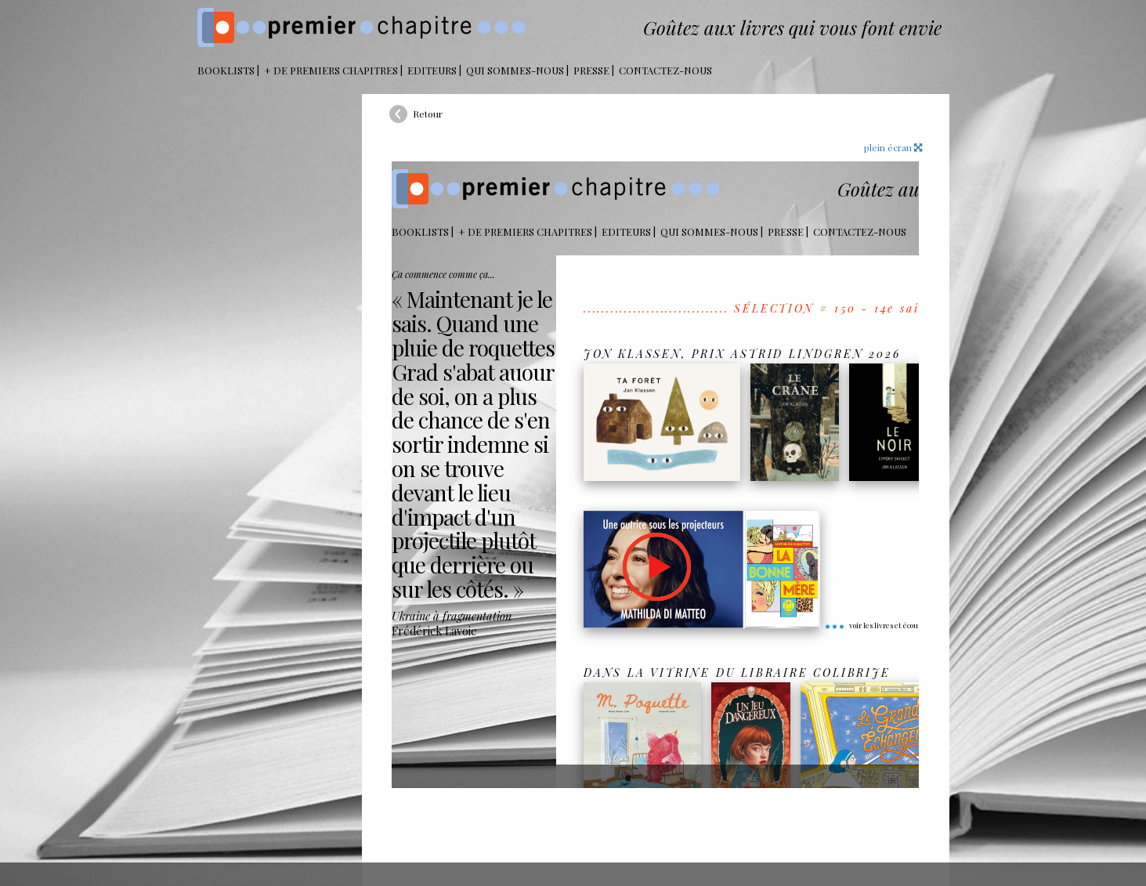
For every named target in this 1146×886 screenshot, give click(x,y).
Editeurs (432, 70)
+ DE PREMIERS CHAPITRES (331, 70)
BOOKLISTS (226, 70)
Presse (591, 70)
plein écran (893, 147)
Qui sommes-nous (515, 70)
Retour (428, 113)
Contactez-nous (665, 70)
